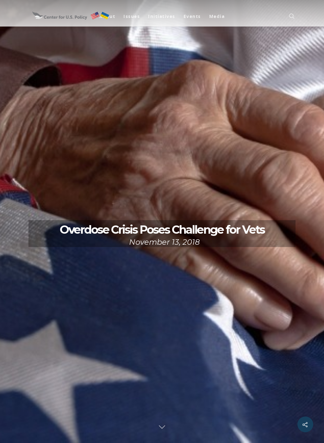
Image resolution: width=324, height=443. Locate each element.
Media (217, 16)
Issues (131, 16)
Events (192, 16)
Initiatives (161, 16)
